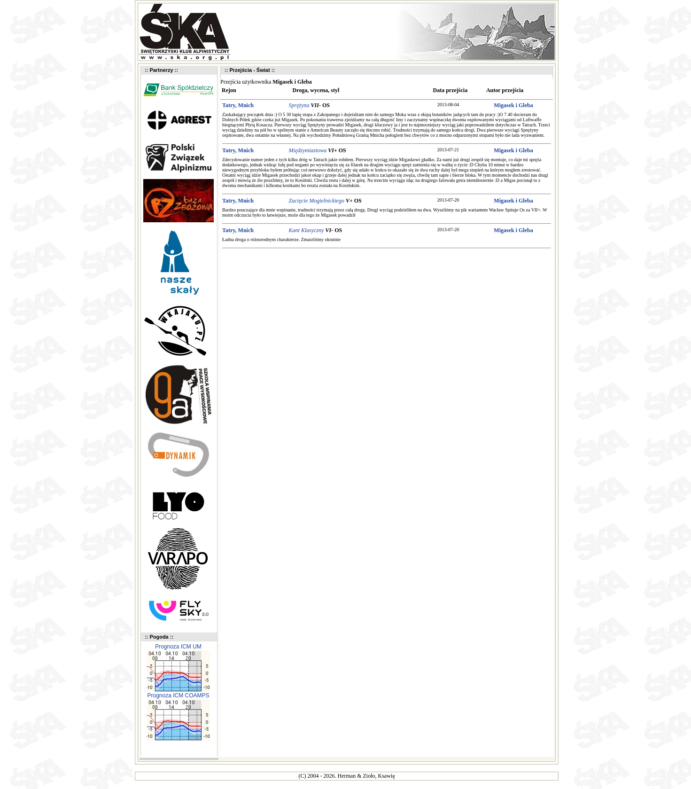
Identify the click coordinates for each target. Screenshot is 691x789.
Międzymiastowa (308, 150)
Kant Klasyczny (306, 230)
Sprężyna (299, 105)
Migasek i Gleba (513, 105)
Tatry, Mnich (238, 105)
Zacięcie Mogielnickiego (316, 200)
